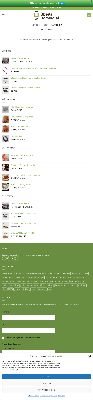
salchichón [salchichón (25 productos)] (25, 289)
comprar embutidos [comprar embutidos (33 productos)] (22, 281)
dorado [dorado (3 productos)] (57, 281)
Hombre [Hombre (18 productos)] (65, 281)
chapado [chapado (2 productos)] (62, 277)
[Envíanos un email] (17, 258)
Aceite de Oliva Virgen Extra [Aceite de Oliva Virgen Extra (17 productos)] (36, 273)
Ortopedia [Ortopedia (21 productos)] (58, 285)
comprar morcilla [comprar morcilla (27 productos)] (37, 281)
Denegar (46, 383)
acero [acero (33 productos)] (50, 273)
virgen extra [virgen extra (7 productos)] (42, 289)
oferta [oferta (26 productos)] (36, 285)
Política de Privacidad (31, 337)
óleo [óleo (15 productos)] (49, 289)
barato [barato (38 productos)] (18, 277)
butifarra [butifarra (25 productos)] (41, 277)
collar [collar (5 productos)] (69, 277)
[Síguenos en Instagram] (8, 258)
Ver (62, 3)
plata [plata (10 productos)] (4, 289)
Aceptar (46, 377)
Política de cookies (33, 396)
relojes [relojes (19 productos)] (17, 289)
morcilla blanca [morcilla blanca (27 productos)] (14, 285)
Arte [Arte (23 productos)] (86, 273)
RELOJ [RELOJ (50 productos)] (10, 289)
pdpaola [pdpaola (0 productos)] (73, 285)
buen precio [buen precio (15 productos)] (32, 277)
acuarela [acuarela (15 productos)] (57, 273)
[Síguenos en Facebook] (4, 258)
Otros (44, 24)
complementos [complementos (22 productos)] (79, 277)
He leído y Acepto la (22, 337)
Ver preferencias (46, 390)
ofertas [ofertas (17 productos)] (42, 285)
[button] (89, 356)
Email (5, 324)
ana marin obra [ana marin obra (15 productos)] (77, 273)
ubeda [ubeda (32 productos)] (33, 289)
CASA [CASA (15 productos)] (55, 277)
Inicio (34, 24)
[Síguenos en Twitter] (13, 258)
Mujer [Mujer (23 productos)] (23, 285)
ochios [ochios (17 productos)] (29, 285)
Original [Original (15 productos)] (50, 285)
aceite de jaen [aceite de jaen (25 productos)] (7, 273)
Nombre (6, 311)
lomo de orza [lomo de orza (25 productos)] (79, 281)
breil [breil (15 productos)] (23, 277)
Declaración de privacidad (48, 396)
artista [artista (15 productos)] (5, 277)
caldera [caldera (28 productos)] (48, 277)
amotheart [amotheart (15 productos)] (66, 273)
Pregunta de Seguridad (12, 343)
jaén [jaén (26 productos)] (71, 281)
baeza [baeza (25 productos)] (11, 277)
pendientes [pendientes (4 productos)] (82, 285)
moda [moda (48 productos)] (4, 285)
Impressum (61, 396)
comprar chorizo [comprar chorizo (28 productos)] (8, 281)
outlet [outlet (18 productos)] (66, 285)
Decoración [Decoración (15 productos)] (49, 281)
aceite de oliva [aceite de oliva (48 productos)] (19, 273)
